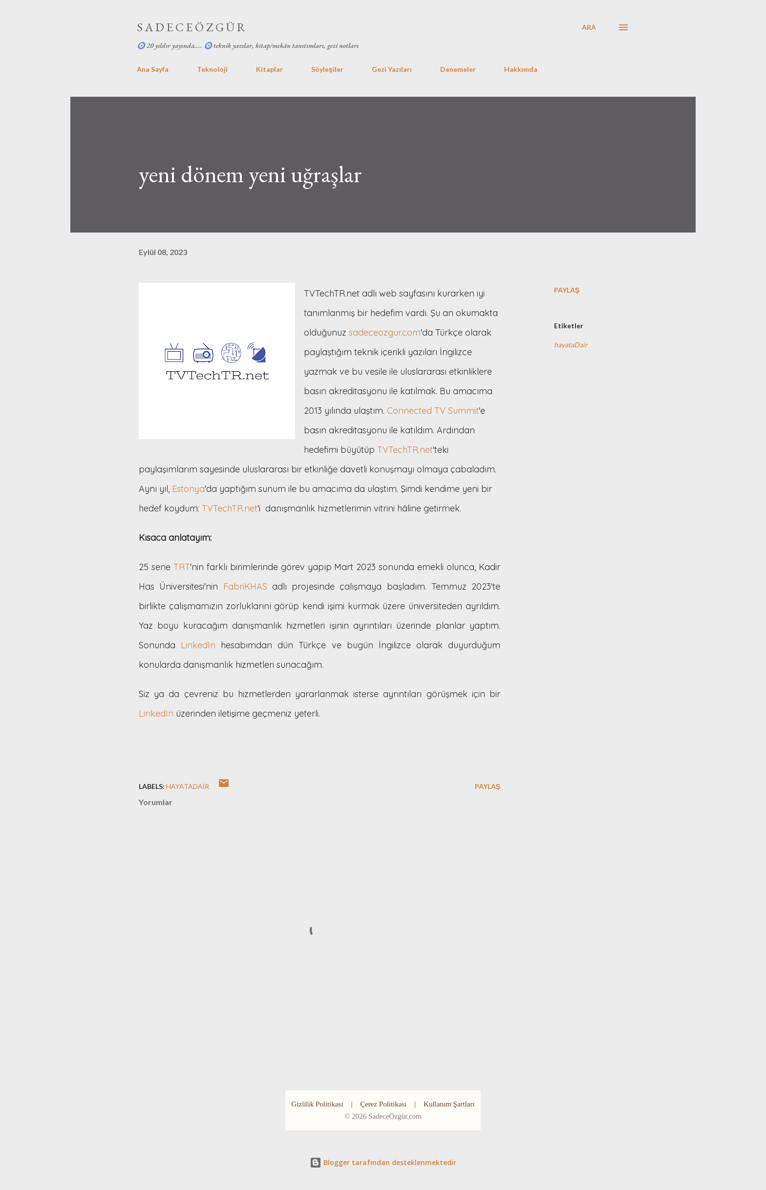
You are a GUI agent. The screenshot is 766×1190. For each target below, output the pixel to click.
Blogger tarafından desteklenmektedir (383, 1162)
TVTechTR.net (405, 449)
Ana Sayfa (153, 69)
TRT (181, 567)
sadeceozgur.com (385, 332)
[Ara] (589, 27)
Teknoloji (212, 69)
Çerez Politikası (383, 1104)
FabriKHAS (245, 586)
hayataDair (571, 344)
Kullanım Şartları (449, 1104)
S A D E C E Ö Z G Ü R (191, 27)
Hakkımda (520, 69)
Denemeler (458, 69)
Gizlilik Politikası (317, 1104)
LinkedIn (198, 645)
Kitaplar (269, 69)
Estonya (188, 488)
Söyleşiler (327, 69)
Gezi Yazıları (392, 69)
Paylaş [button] (566, 290)
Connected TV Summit (433, 410)
